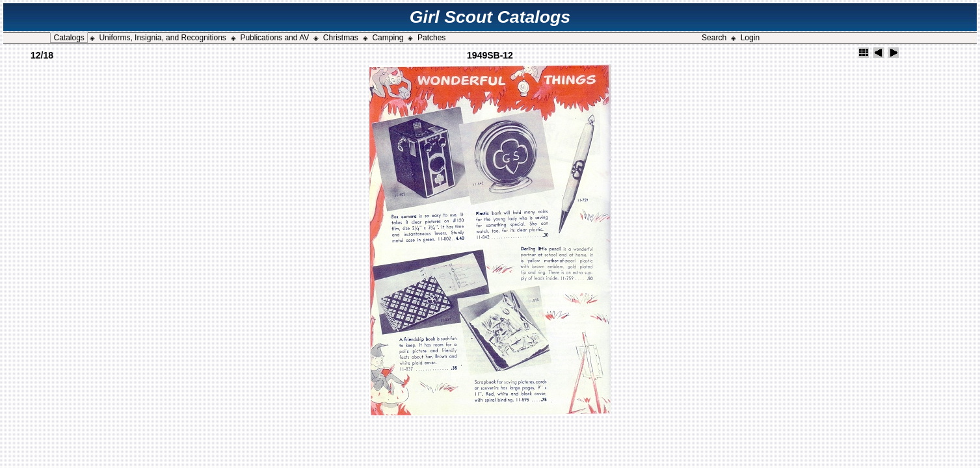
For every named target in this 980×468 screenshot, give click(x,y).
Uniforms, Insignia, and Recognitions (162, 37)
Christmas (340, 37)
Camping (387, 37)
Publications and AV (274, 37)
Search (714, 37)
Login (750, 37)
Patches (431, 37)
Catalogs (68, 37)
